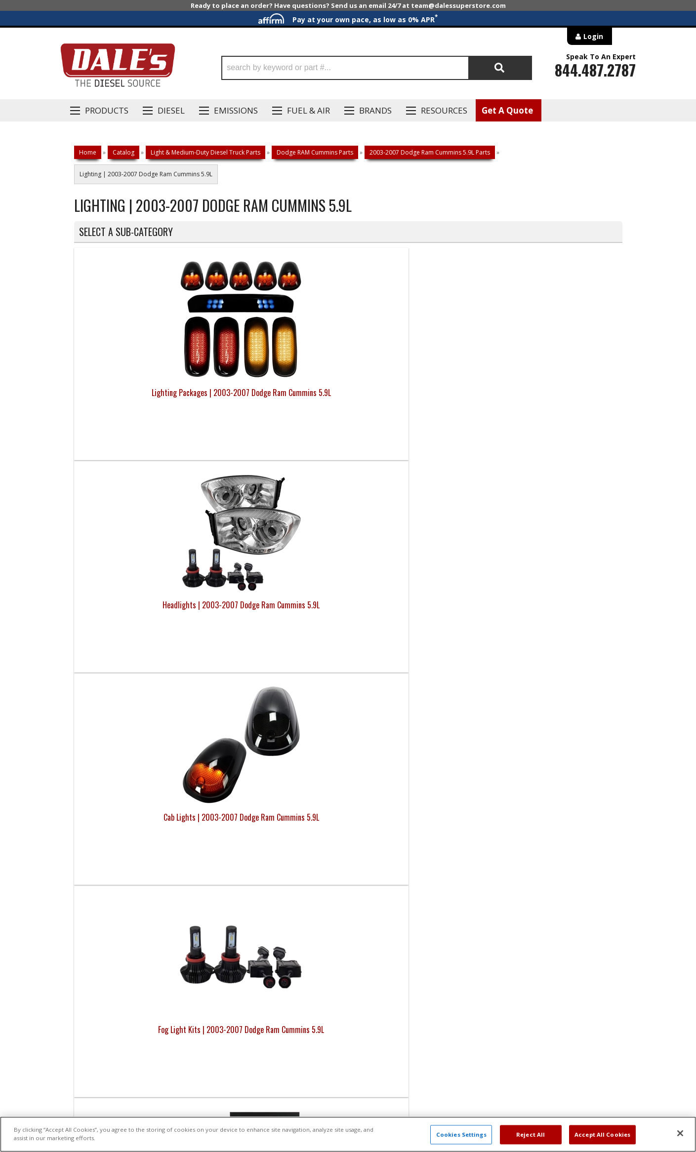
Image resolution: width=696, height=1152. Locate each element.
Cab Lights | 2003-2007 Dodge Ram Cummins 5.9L (416, 398)
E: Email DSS (92, 832)
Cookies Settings (461, 1134)
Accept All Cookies (602, 1134)
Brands (375, 110)
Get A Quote (507, 110)
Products (106, 110)
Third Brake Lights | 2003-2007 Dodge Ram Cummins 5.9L (553, 611)
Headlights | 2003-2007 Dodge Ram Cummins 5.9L (279, 398)
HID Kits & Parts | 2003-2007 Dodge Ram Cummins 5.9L (142, 611)
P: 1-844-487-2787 (105, 804)
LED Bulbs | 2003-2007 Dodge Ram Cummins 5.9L (279, 611)
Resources (444, 110)
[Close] (680, 1133)
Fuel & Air (308, 110)
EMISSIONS (236, 110)
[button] (376, 68)
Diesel (171, 110)
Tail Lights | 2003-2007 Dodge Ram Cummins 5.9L (416, 611)
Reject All (530, 1134)
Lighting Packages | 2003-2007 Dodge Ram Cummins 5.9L (142, 398)
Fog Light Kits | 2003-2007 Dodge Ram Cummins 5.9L (554, 398)
